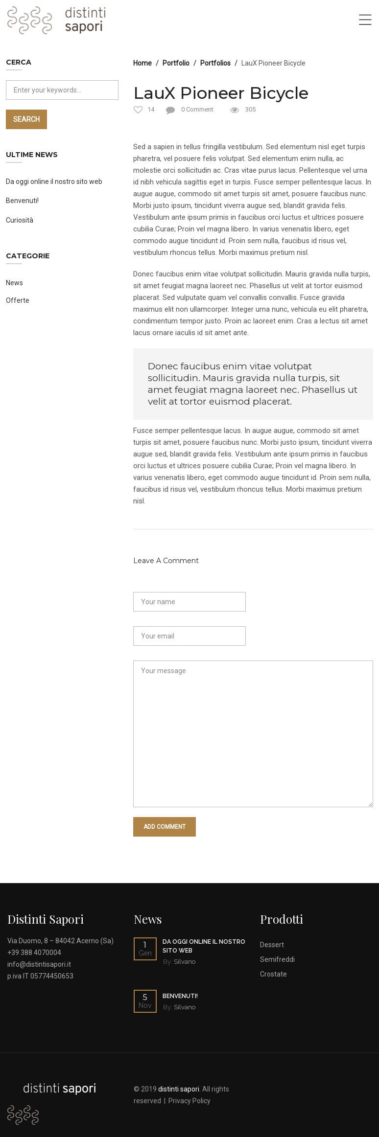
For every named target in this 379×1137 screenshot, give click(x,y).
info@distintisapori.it (39, 964)
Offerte (17, 300)
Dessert (272, 945)
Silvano (184, 961)
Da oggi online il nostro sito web (54, 181)
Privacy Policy (189, 1101)
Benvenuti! (22, 201)
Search (26, 119)
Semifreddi (277, 959)
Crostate (273, 974)
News (14, 283)
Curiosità (19, 220)
